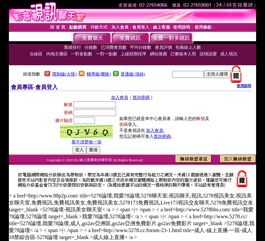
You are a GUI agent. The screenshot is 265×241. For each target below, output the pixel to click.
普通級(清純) (133, 74)
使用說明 (244, 86)
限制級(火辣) (64, 74)
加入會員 (119, 97)
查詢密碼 (141, 97)
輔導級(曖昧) (99, 74)
